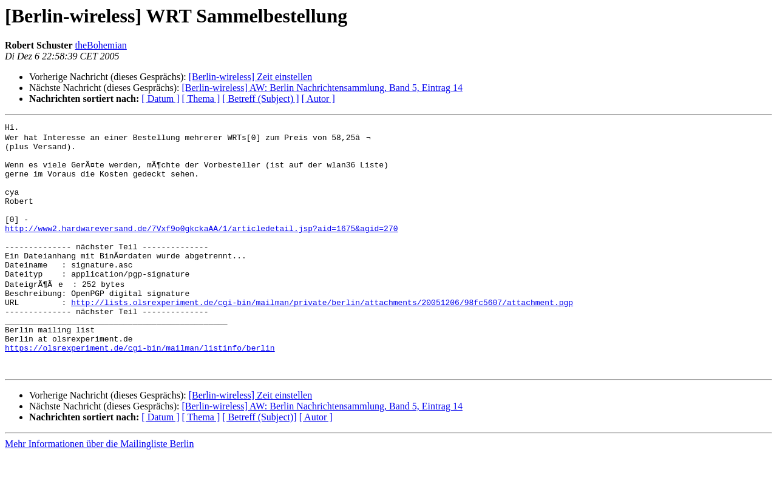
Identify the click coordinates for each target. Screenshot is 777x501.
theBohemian (101, 45)
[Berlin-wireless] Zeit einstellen (250, 77)
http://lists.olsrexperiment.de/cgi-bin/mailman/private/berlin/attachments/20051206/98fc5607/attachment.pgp (322, 336)
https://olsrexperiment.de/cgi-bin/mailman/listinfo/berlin (140, 390)
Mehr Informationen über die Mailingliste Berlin (99, 490)
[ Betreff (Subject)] (259, 464)
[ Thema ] (201, 98)
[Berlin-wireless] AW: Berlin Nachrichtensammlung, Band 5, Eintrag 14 (322, 87)
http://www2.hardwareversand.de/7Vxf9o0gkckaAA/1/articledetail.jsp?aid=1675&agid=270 (201, 248)
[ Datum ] (160, 98)
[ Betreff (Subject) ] (260, 98)
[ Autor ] (318, 98)
